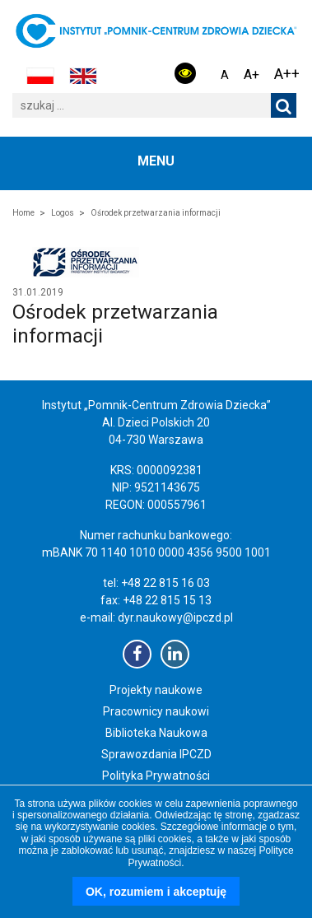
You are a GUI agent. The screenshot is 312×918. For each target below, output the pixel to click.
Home (23, 212)
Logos (62, 212)
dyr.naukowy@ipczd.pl (175, 617)
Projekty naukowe (156, 690)
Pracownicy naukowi (156, 711)
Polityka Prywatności (156, 775)
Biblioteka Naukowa (156, 732)
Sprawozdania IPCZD (156, 754)
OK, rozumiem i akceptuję (156, 891)
